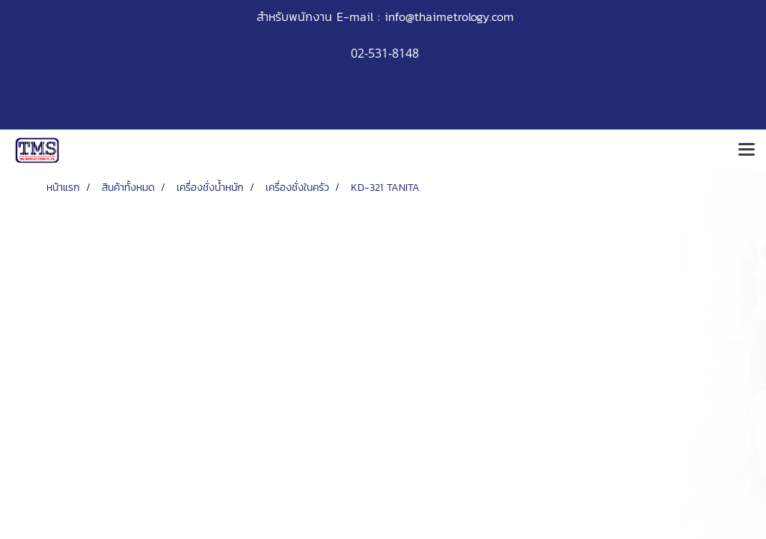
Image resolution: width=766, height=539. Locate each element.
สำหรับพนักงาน (294, 16)
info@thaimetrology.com (449, 16)
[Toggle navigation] (746, 150)
